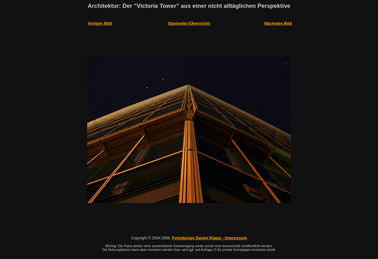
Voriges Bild (100, 20)
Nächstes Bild (278, 20)
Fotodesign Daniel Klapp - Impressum (209, 206)
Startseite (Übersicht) (189, 20)
